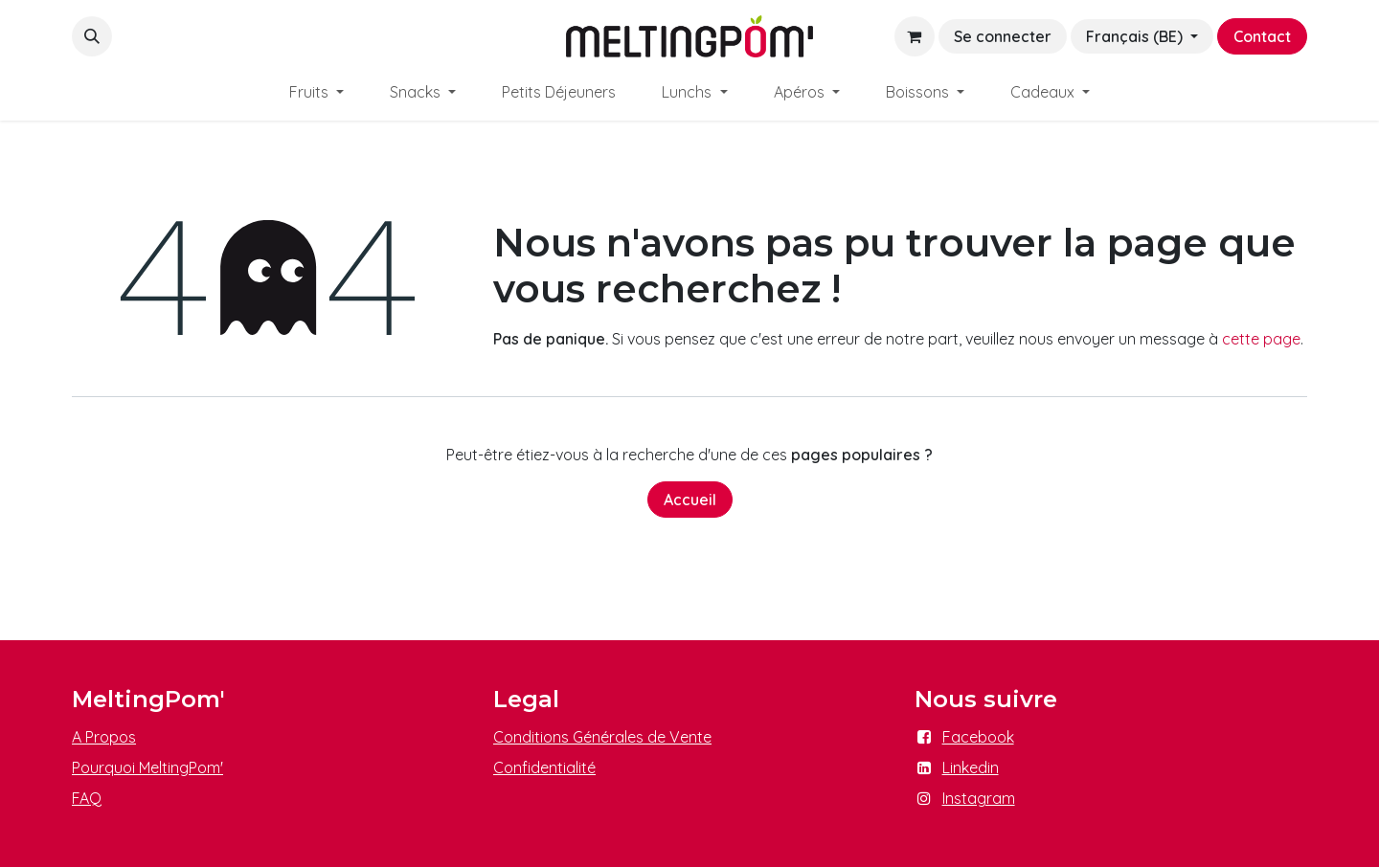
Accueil (690, 499)
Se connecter (1002, 36)
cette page (1261, 338)
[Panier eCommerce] (914, 36)
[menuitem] (316, 92)
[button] (92, 36)
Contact (1262, 36)
